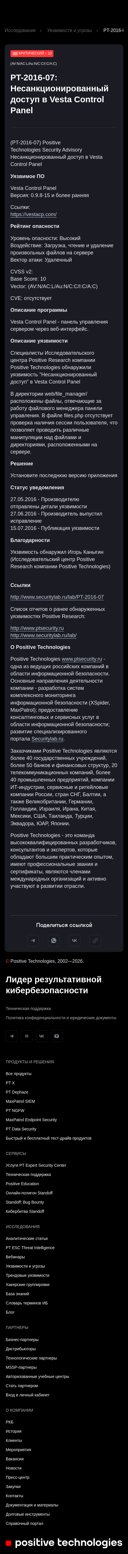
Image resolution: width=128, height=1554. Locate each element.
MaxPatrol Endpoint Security (31, 1119)
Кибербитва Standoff (25, 1211)
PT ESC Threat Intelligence (30, 1247)
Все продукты (18, 1073)
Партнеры (17, 1327)
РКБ (10, 1422)
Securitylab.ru (47, 739)
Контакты (14, 1495)
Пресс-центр (17, 1477)
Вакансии (15, 1459)
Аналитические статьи (27, 1238)
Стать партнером (22, 1385)
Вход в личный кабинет (27, 1395)
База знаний (17, 1293)
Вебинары (15, 1257)
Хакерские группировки (27, 1284)
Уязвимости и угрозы (69, 30)
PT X (10, 1083)
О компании (19, 1410)
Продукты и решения (30, 1062)
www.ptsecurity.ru (82, 659)
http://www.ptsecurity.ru (37, 628)
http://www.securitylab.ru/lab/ (43, 635)
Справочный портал (24, 1523)
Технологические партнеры (31, 1358)
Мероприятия (18, 1449)
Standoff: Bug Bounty (25, 1202)
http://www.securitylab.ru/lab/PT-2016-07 (57, 597)
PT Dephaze (17, 1092)
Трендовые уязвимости (27, 1275)
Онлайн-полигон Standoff (29, 1193)
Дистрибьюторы (21, 1349)
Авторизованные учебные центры (37, 1376)
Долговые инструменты (28, 1514)
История (13, 1431)
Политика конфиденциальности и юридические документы (61, 1017)
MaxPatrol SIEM (20, 1101)
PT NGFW (15, 1110)
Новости (13, 1468)
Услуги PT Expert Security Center (36, 1165)
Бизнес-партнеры (22, 1339)
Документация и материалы (32, 1505)
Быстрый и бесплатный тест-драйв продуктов (49, 1138)
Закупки (13, 1486)
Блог (10, 1312)
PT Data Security (21, 1129)
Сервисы (16, 1153)
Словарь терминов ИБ (27, 1303)
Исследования (20, 30)
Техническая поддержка (28, 1008)
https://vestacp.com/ (33, 214)
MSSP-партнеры (21, 1367)
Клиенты (14, 1440)
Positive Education (22, 1183)
